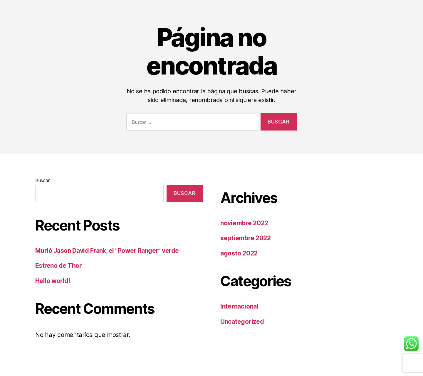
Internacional (239, 306)
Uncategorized (242, 321)
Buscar (42, 180)
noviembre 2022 (244, 223)
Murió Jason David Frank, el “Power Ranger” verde (107, 250)
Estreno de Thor (58, 265)
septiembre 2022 (245, 238)
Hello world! (52, 280)
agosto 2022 (239, 253)
